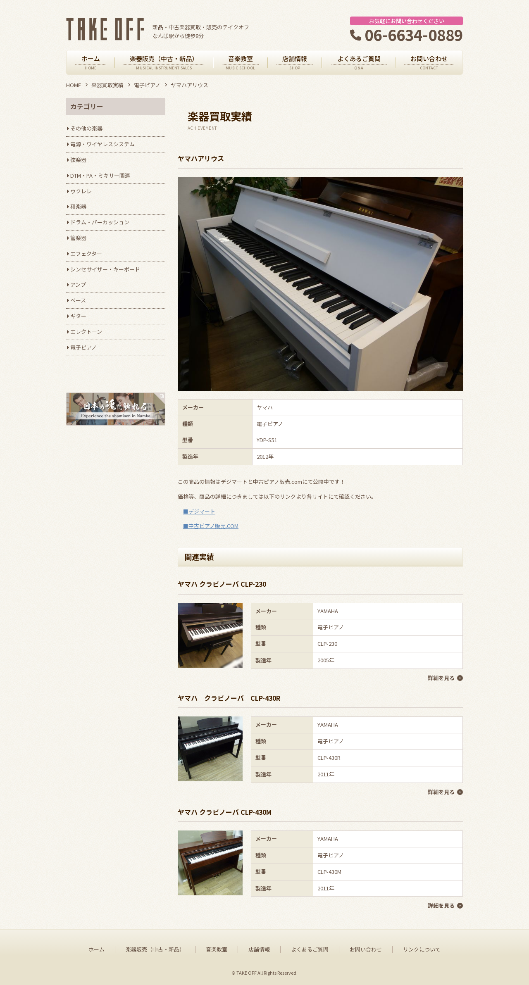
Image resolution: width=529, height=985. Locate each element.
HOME (73, 85)
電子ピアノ (147, 85)
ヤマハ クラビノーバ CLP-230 (222, 584)
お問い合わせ (366, 949)
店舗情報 (259, 949)
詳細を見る (441, 677)
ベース (78, 300)
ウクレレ (81, 191)
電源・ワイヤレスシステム (102, 144)
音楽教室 (216, 949)
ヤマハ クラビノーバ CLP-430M (225, 812)
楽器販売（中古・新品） (155, 949)
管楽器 (78, 238)
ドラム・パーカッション (99, 222)
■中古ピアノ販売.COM (210, 526)
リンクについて (422, 949)
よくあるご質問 (310, 949)
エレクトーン (86, 331)
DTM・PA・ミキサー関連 (100, 175)
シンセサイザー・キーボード (105, 269)
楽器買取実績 (107, 85)
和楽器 (78, 206)
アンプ (78, 284)
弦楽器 (78, 160)
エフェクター (86, 253)
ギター (78, 316)
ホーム (96, 949)
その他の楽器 (86, 128)
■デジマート (199, 511)
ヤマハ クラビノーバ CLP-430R (229, 698)
